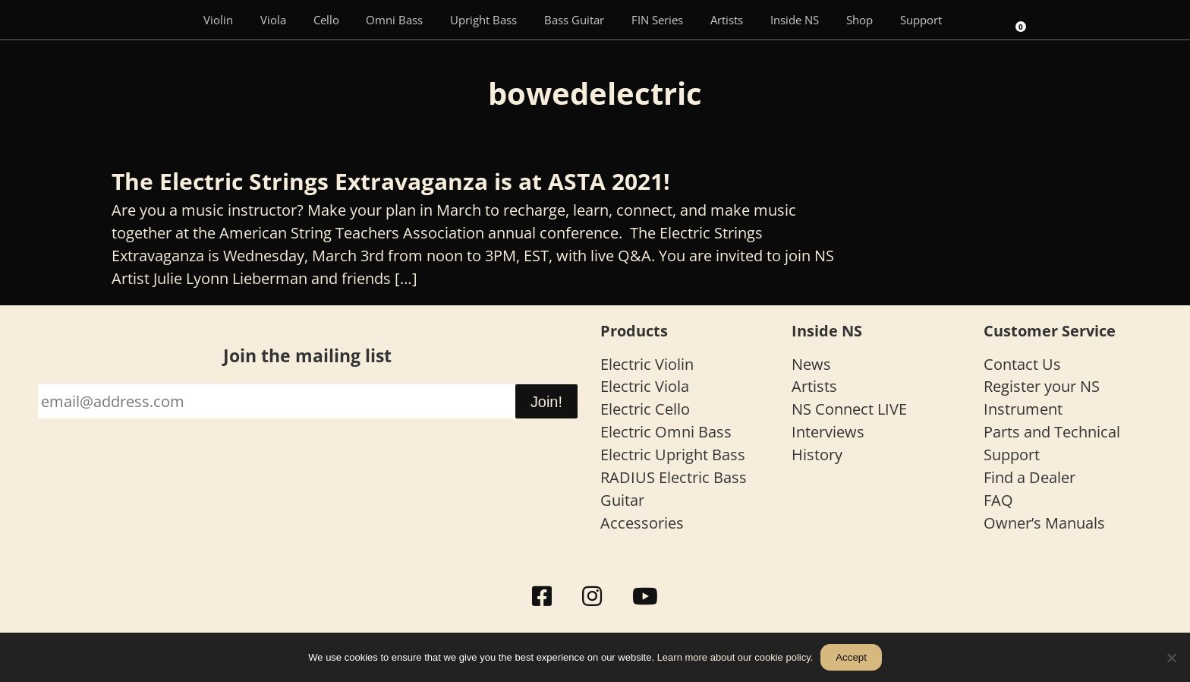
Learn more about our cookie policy (734, 657)
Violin (218, 19)
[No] (1171, 657)
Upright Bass (483, 19)
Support (921, 19)
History (817, 454)
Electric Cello (645, 409)
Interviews (828, 432)
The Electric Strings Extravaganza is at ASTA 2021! (391, 181)
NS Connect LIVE (849, 409)
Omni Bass (394, 19)
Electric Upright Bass (672, 454)
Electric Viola (644, 386)
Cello (326, 19)
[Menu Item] (168, 19)
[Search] (976, 19)
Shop (859, 19)
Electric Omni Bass (666, 432)
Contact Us (1022, 364)
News (811, 364)
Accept (851, 657)
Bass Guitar (574, 19)
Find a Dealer (1029, 477)
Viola (273, 19)
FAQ (998, 500)
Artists (726, 19)
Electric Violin (647, 364)
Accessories (642, 523)
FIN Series (657, 19)
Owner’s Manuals (1044, 523)
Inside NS (794, 19)
